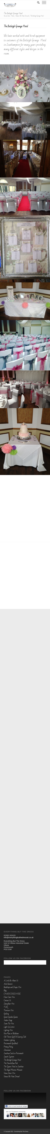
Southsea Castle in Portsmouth (13, 1053)
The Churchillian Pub (11, 1063)
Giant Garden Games (11, 1017)
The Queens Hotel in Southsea (13, 1066)
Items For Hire (9, 1024)
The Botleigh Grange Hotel (13, 13)
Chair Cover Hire (9, 997)
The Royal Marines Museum (13, 1070)
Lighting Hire (8, 1030)
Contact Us (7, 1000)
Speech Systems (9, 1057)
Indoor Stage (8, 1020)
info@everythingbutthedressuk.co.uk (18, 937)
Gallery (6, 1014)
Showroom (7, 1050)
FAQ (6, 1007)
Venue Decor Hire (9, 1073)
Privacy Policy (8, 1047)
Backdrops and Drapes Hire (12, 987)
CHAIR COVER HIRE (12, 994)
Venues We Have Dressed (22, 16)
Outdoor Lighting (9, 1040)
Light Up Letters (9, 1027)
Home (12, 16)
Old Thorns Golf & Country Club (15, 1037)
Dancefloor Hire (9, 1004)
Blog (5, 990)
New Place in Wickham (11, 1033)
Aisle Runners (8, 984)
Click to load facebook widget (16, 1106)
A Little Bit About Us (11, 981)
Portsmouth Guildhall (11, 1043)
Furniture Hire (8, 1010)
